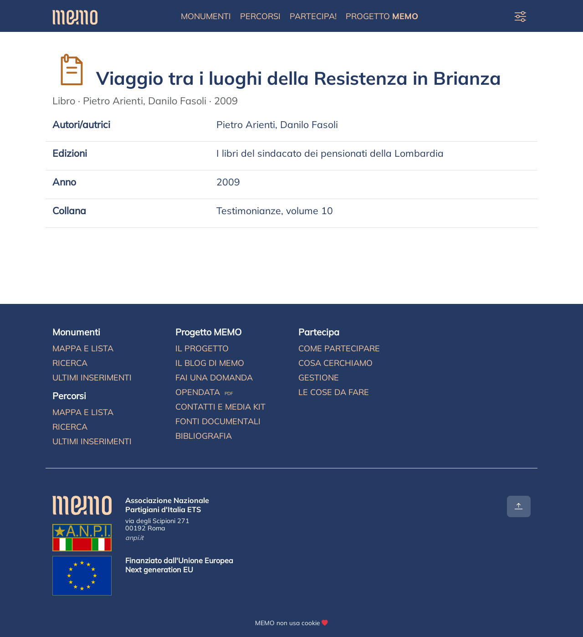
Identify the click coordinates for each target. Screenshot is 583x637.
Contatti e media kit (220, 406)
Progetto (382, 16)
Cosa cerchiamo (335, 363)
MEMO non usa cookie (287, 623)
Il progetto (202, 348)
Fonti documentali (218, 421)
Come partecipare (339, 348)
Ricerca (69, 363)
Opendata (204, 392)
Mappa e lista (82, 348)
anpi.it (134, 538)
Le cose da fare (333, 392)
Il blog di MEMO (209, 363)
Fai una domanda (214, 377)
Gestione (318, 377)
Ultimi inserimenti (92, 377)
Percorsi (260, 16)
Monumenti (206, 16)
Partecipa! (313, 16)
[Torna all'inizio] (519, 506)
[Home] (74, 16)
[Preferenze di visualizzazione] (520, 16)
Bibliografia (203, 436)
